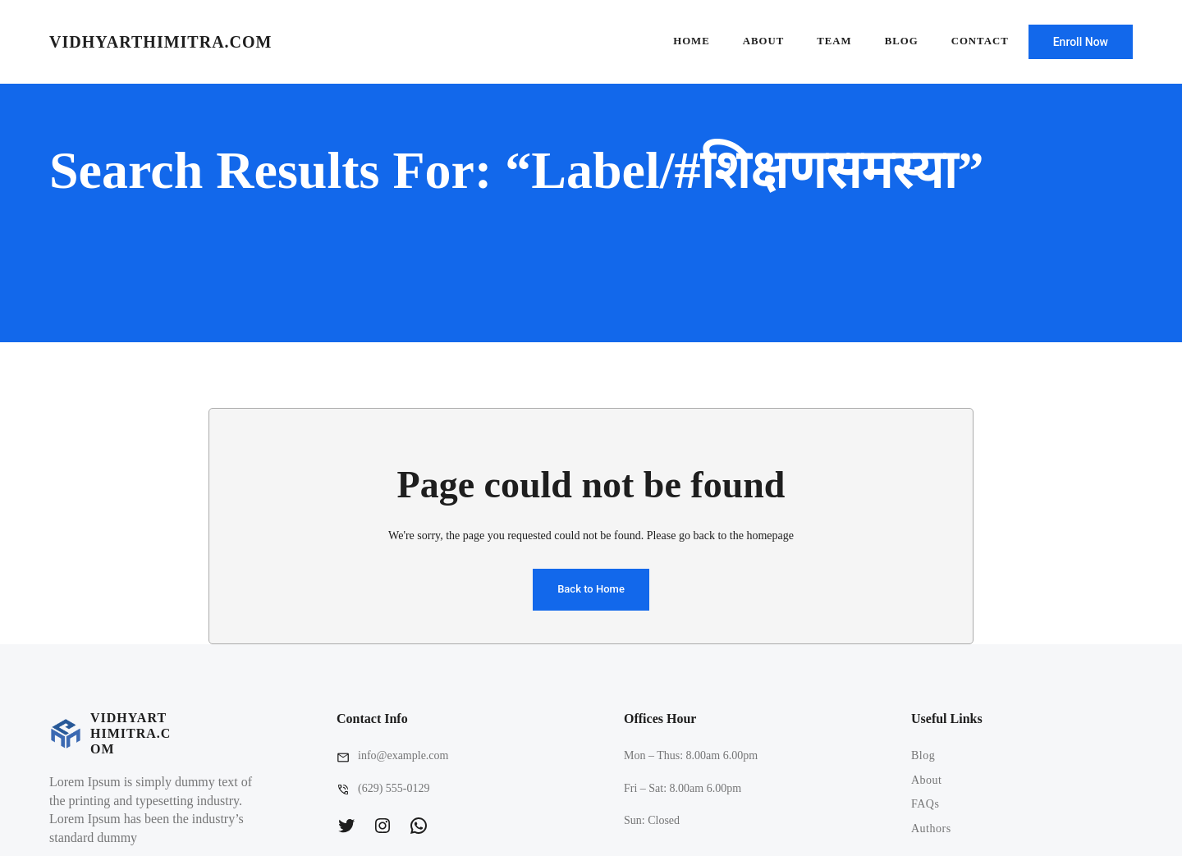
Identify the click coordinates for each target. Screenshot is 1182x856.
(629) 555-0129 (394, 788)
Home (691, 41)
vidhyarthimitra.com (160, 42)
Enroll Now (1080, 41)
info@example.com (403, 755)
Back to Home (591, 589)
